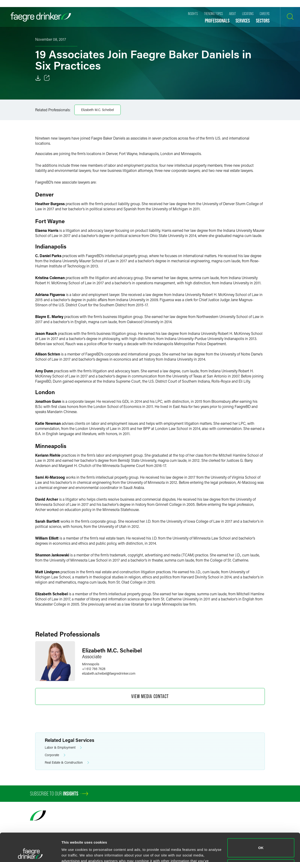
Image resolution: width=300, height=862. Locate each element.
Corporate (55, 755)
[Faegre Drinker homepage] (41, 17)
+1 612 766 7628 (93, 668)
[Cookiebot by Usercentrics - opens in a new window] (30, 852)
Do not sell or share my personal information (261, 842)
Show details (72, 853)
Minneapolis (90, 664)
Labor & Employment (63, 747)
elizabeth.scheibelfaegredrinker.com (108, 673)
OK (261, 821)
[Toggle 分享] (46, 78)
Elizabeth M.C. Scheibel (97, 109)
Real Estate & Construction (67, 762)
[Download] (38, 78)
